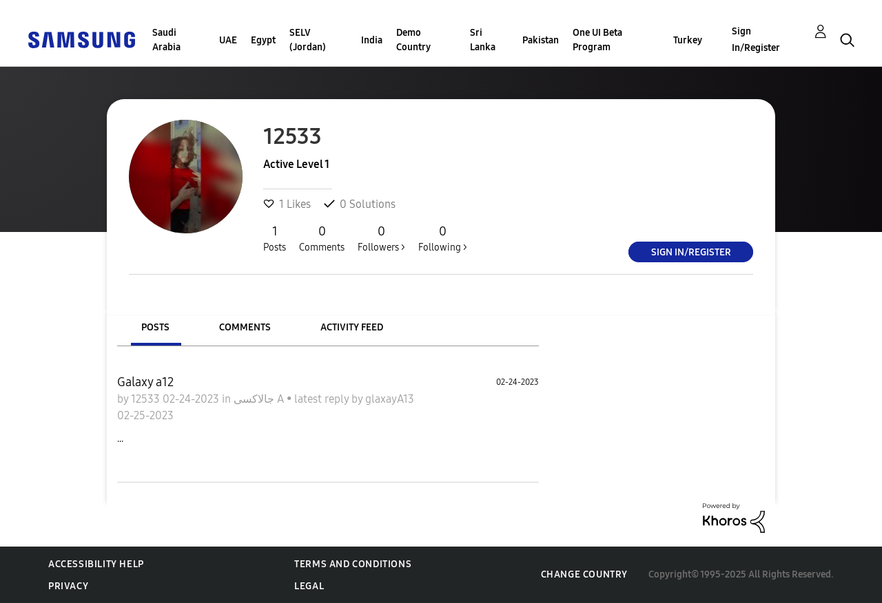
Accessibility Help (96, 564)
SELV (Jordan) (307, 40)
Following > (442, 238)
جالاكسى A (260, 398)
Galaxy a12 (145, 382)
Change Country (584, 574)
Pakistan (540, 40)
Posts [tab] (155, 327)
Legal (309, 586)
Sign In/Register (756, 39)
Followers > (381, 238)
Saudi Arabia (166, 40)
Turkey (687, 40)
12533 (147, 398)
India (371, 40)
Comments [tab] (245, 327)
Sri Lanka (482, 40)
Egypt (263, 40)
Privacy (68, 586)
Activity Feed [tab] (351, 327)
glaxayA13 (389, 398)
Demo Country (413, 40)
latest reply (322, 398)
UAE (228, 40)
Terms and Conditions (352, 564)
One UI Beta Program (597, 40)
